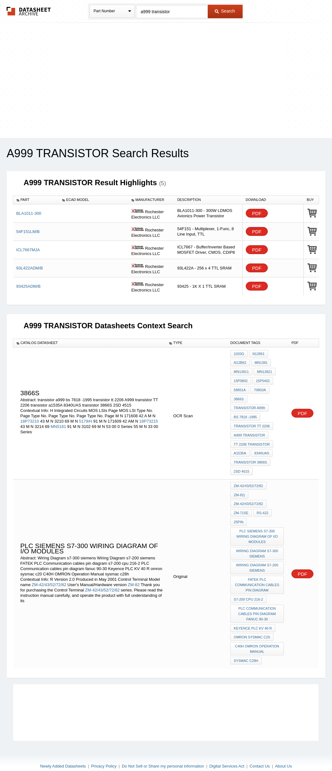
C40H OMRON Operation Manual (257, 633)
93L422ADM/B (29, 268)
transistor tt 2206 (252, 422)
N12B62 (240, 362)
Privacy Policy (103, 749)
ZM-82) (239, 486)
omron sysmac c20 (252, 622)
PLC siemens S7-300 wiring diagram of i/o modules (257, 526)
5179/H (85, 417)
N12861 (258, 354)
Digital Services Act (226, 749)
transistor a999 (249, 405)
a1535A (240, 447)
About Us (283, 749)
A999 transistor (249, 430)
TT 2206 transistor (252, 439)
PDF (257, 213)
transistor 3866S (250, 456)
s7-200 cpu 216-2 (248, 586)
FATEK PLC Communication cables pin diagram (257, 572)
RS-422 (262, 503)
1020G (239, 354)
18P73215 (148, 417)
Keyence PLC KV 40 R (253, 614)
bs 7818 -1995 (245, 413)
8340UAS (261, 447)
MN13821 (264, 371)
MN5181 (58, 422)
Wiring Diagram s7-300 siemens (257, 542)
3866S (239, 396)
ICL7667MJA (28, 249)
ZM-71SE (241, 503)
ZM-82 (134, 572)
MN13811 (241, 371)
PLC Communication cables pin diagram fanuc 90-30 (257, 600)
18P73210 (29, 417)
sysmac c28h (246, 645)
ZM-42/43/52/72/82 (49, 572)
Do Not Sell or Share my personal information (163, 749)
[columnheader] (36, 200)
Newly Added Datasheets (63, 749)
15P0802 (241, 379)
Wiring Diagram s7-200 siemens (257, 556)
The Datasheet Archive (29, 11)
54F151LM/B (28, 231)
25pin (239, 512)
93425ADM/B (28, 286)
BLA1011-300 (29, 213)
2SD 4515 (241, 464)
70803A (260, 388)
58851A (240, 388)
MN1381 (260, 362)
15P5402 (262, 379)
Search (225, 11)
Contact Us (260, 749)
